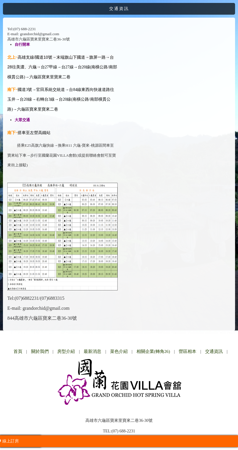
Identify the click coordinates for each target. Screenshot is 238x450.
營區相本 (187, 351)
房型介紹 (66, 351)
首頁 (17, 351)
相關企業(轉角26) (153, 351)
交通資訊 (214, 351)
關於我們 (40, 351)
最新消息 (92, 351)
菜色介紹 (119, 351)
